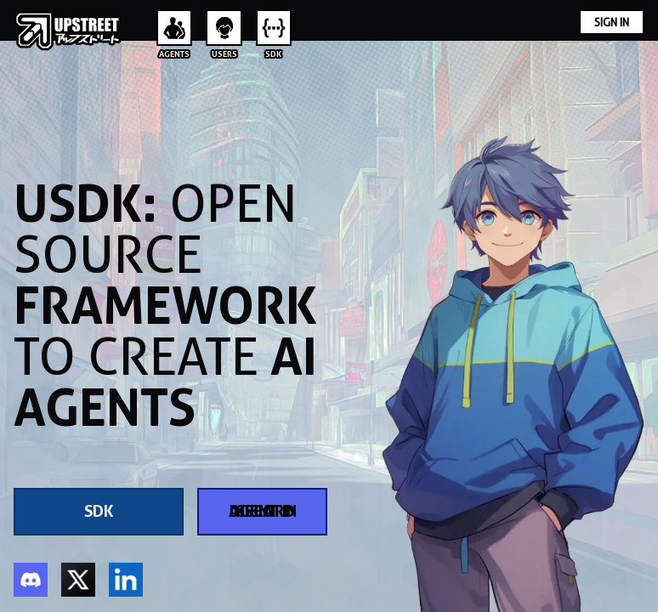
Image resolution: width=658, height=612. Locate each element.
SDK (99, 511)
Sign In (611, 22)
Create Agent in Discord (263, 511)
